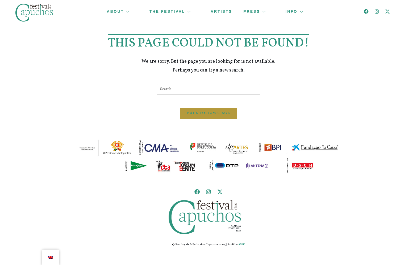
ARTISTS (221, 11)
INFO (299, 11)
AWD (241, 248)
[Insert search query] (208, 89)
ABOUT (121, 11)
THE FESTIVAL (174, 11)
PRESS (259, 11)
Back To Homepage (208, 116)
